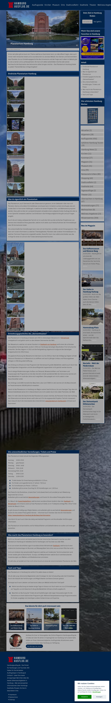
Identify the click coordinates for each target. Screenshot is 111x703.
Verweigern (99, 696)
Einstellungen (97, 692)
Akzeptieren (84, 696)
